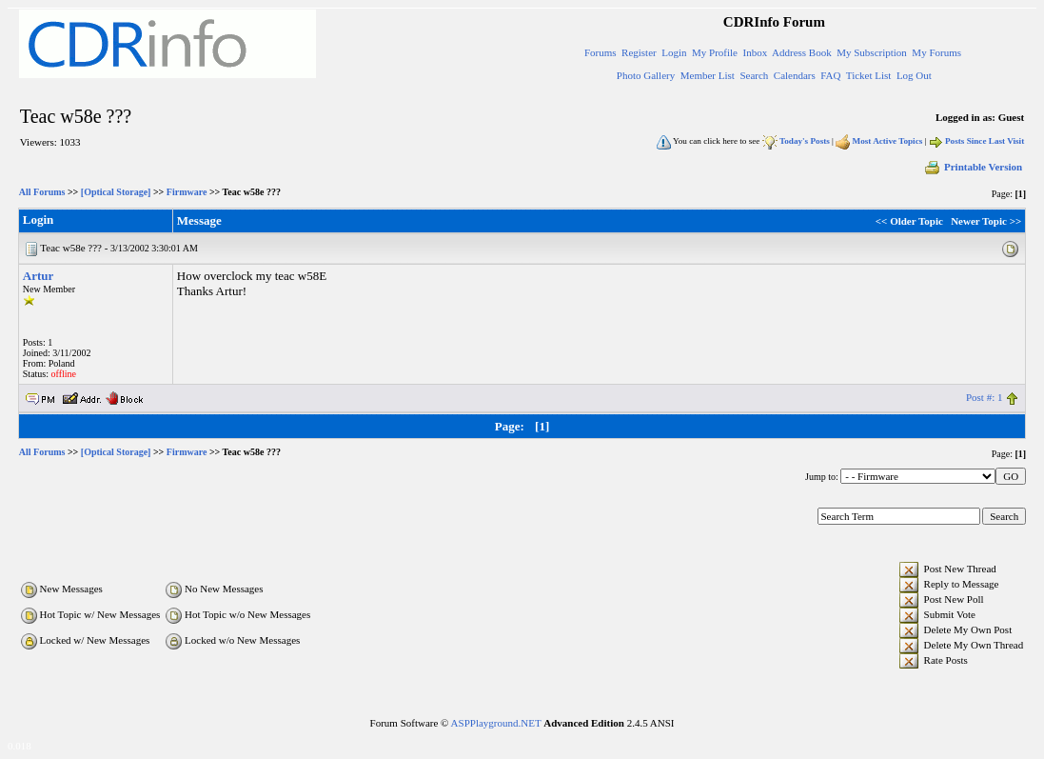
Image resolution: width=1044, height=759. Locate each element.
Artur (38, 276)
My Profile (715, 52)
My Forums (936, 52)
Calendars (795, 75)
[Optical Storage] (116, 192)
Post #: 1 (984, 397)
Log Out (914, 75)
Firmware (187, 192)
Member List (707, 75)
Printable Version (972, 166)
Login (673, 52)
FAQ (830, 75)
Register (639, 52)
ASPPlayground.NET (496, 723)
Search (753, 75)
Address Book (802, 52)
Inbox (754, 52)
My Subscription (872, 52)
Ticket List (869, 75)
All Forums (42, 192)
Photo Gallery (646, 75)
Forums (600, 52)
